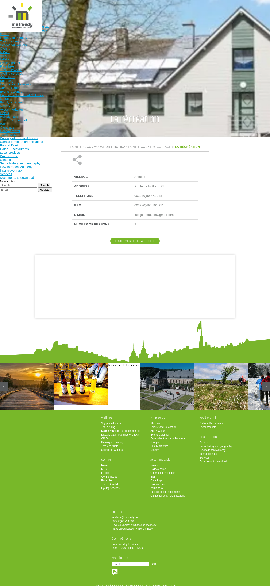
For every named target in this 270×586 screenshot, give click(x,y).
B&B (152, 473)
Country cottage (156, 146)
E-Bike (105, 469)
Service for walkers (112, 446)
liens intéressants (111, 582)
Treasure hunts (109, 443)
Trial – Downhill (110, 481)
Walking (55, 10)
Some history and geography (216, 443)
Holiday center (158, 481)
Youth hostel (157, 485)
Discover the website (135, 227)
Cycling (82, 10)
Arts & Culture (158, 427)
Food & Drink (165, 10)
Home (74, 146)
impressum (139, 582)
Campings (156, 477)
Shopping (155, 420)
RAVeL (105, 462)
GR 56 (105, 435)
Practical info (193, 10)
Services (204, 454)
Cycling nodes (109, 473)
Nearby (154, 446)
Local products (208, 424)
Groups (154, 439)
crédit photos (163, 582)
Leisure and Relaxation (163, 424)
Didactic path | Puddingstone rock (120, 431)
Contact (204, 439)
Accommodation (137, 10)
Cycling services (110, 485)
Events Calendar (159, 431)
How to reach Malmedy (213, 447)
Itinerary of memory (112, 439)
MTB (104, 466)
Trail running (108, 424)
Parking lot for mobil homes (165, 488)
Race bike (106, 477)
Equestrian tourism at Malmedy (167, 435)
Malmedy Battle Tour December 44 (120, 427)
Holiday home (125, 146)
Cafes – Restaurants (211, 420)
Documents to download (213, 458)
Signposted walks (111, 420)
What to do (110, 10)
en (253, 7)
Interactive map (208, 450)
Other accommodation (162, 469)
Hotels (154, 462)
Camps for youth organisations (167, 492)
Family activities (159, 443)
